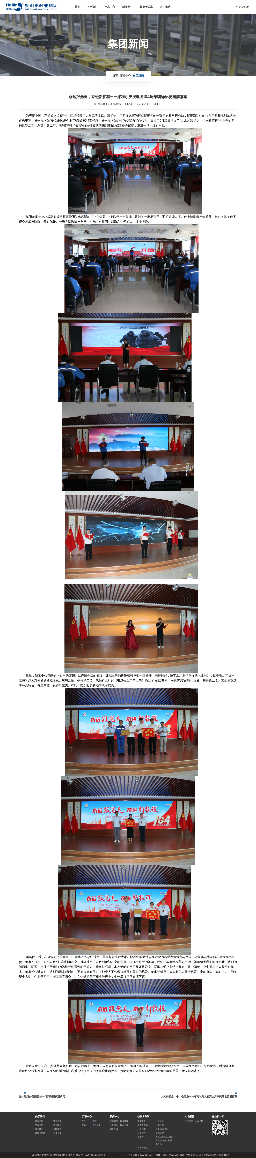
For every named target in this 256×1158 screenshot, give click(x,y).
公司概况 (141, 1133)
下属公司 (39, 1125)
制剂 (84, 1121)
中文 (238, 6)
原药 (94, 1121)
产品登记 (96, 1125)
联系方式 (141, 1137)
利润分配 (160, 1133)
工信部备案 (100, 1155)
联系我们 (39, 1129)
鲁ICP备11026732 (84, 1155)
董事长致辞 (40, 1133)
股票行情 (160, 1125)
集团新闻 (138, 75)
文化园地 (114, 1125)
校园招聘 (189, 1121)
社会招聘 (199, 1121)
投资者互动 (142, 1125)
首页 (115, 75)
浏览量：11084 (147, 104)
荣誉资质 (57, 1121)
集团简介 (57, 1129)
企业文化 (57, 1133)
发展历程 (39, 1121)
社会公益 (124, 1125)
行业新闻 (124, 1121)
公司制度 (141, 1129)
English (245, 6)
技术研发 (57, 1125)
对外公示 (114, 1129)
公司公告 (160, 1121)
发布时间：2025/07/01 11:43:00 (113, 104)
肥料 (84, 1125)
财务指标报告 (162, 1129)
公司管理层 (142, 1147)
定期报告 (141, 1121)
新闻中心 (125, 75)
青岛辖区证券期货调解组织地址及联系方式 (164, 1140)
